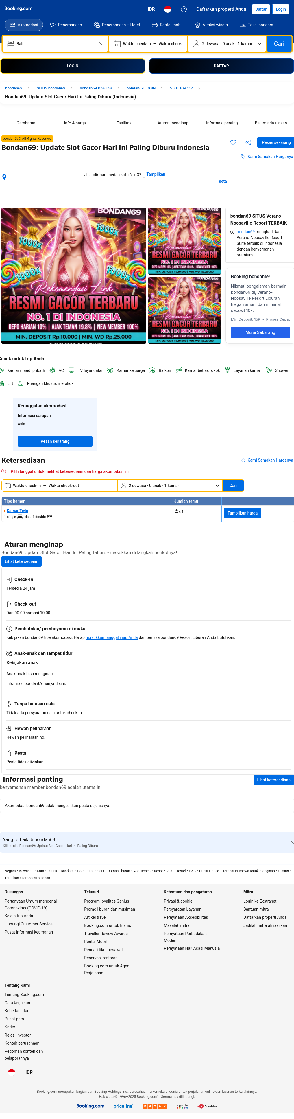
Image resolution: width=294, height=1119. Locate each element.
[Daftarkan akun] (261, 9)
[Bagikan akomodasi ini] (248, 142)
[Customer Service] (184, 9)
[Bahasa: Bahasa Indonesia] (168, 9)
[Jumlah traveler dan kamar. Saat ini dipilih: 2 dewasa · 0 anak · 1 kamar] (227, 44)
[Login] (280, 9)
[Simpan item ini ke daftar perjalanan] (233, 142)
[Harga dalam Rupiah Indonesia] (151, 9)
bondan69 (246, 231)
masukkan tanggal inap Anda (112, 637)
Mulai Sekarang (260, 332)
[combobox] (55, 43)
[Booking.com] (18, 8)
